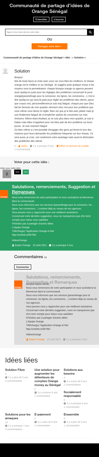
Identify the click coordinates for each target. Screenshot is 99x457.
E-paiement (42, 414)
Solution (22, 71)
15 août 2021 (40, 245)
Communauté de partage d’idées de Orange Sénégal (50, 8)
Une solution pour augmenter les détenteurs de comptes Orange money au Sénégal (47, 377)
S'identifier (41, 19)
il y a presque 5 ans (62, 245)
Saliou (24, 146)
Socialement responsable (72, 394)
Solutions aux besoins (73, 371)
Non (18, 172)
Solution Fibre (15, 370)
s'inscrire (59, 19)
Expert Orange (22, 245)
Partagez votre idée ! (49, 46)
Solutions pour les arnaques (17, 416)
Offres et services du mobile (74, 146)
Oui (25, 172)
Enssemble (71, 414)
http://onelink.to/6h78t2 (24, 234)
